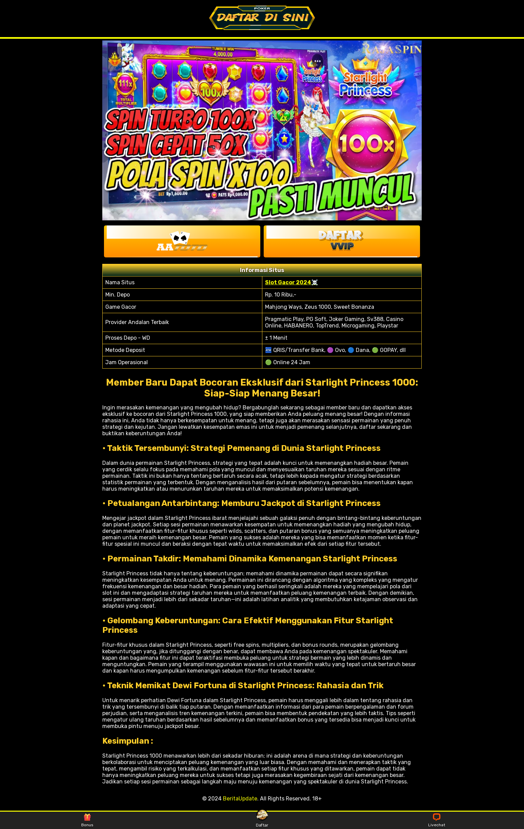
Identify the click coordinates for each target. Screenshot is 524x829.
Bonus (87, 820)
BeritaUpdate (240, 798)
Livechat (436, 820)
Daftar (262, 820)
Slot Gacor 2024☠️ (291, 282)
